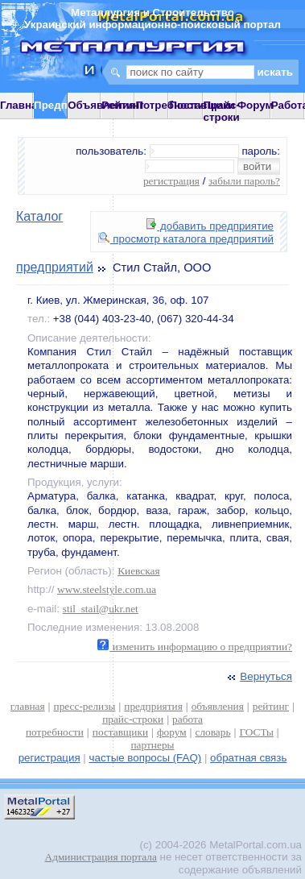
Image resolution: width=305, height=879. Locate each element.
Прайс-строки (222, 111)
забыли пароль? (244, 181)
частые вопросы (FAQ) (145, 758)
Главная (21, 105)
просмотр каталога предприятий (186, 239)
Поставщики (201, 105)
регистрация (171, 181)
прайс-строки (132, 719)
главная (27, 706)
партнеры (152, 745)
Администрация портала (101, 857)
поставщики (120, 732)
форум (172, 732)
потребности (55, 732)
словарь (213, 732)
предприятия (153, 706)
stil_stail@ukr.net (100, 609)
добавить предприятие (210, 226)
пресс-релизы (85, 706)
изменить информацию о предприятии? (194, 647)
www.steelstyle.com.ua (106, 589)
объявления (218, 706)
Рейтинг (122, 105)
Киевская (138, 571)
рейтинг (271, 706)
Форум (255, 105)
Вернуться (258, 676)
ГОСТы (256, 732)
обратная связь (248, 758)
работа (187, 719)
